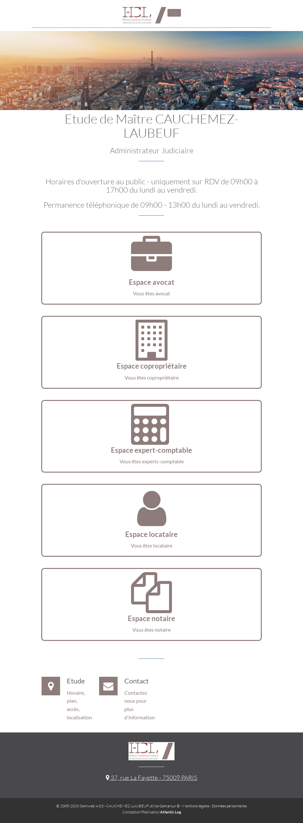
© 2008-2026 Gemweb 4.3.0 (80, 805)
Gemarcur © (169, 805)
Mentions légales (196, 805)
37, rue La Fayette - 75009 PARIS (151, 777)
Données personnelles (229, 805)
